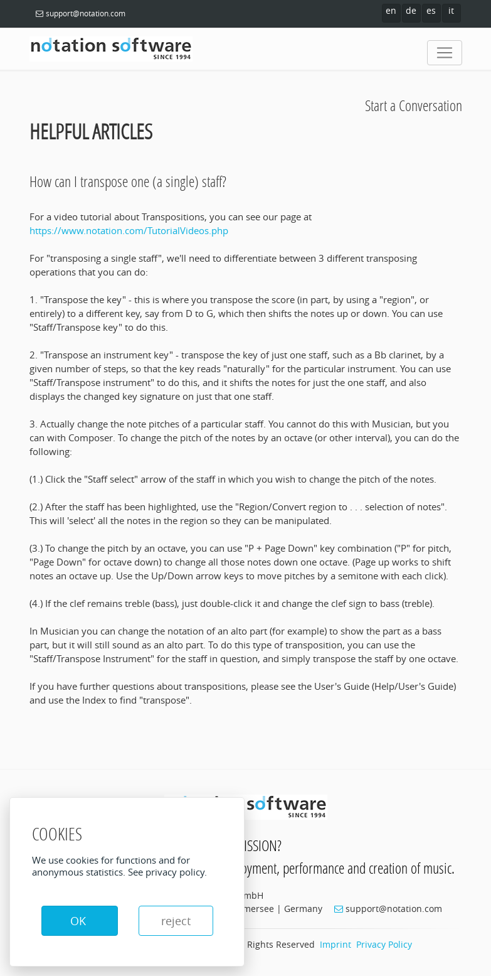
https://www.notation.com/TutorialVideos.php (128, 230)
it (451, 10)
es (431, 10)
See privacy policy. (167, 872)
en (391, 10)
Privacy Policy (384, 944)
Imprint (335, 944)
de (411, 10)
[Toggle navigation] (444, 52)
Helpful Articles (90, 131)
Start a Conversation (413, 105)
